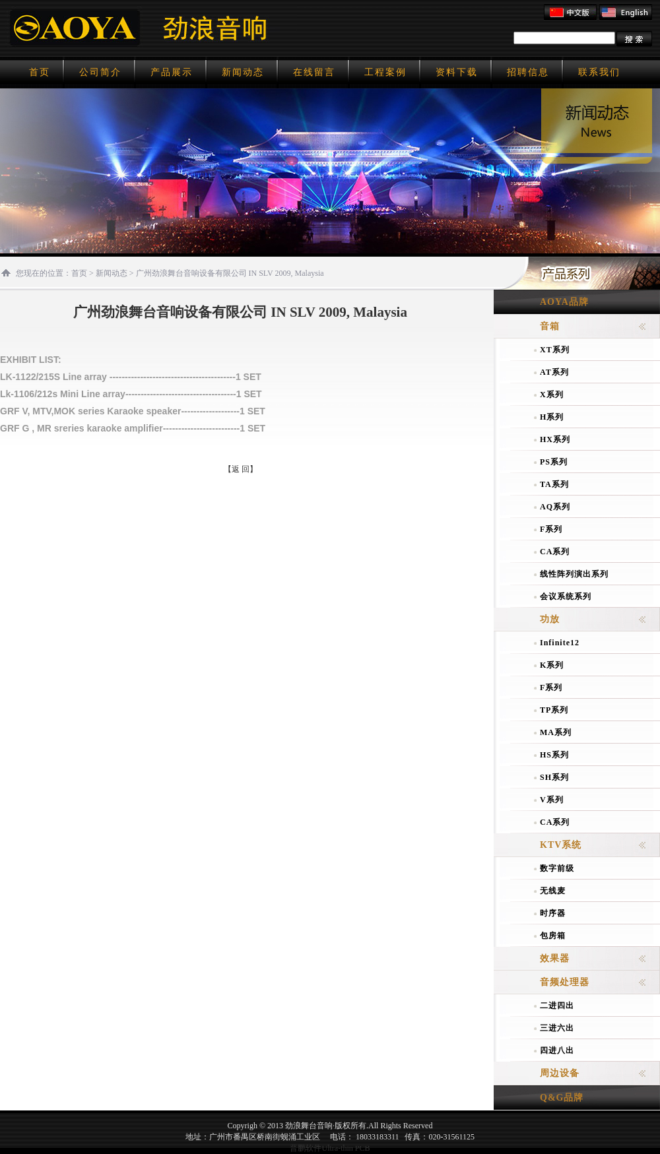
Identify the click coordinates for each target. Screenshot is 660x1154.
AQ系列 (555, 506)
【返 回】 (240, 469)
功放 (550, 619)
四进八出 (557, 1050)
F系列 (551, 529)
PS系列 (554, 461)
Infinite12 (559, 642)
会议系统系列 (565, 596)
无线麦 (553, 890)
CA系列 (555, 551)
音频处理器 (564, 982)
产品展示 (171, 72)
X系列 (552, 394)
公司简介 (100, 72)
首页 (39, 72)
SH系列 (554, 777)
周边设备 (559, 1073)
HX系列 (555, 439)
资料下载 (457, 72)
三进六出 (557, 1028)
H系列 (552, 417)
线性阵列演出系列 (574, 574)
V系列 (552, 799)
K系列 (552, 665)
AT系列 (554, 372)
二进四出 (557, 1005)
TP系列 (554, 710)
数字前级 (557, 868)
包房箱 (553, 935)
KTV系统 (560, 845)
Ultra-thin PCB (345, 1148)
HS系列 (554, 754)
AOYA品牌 (564, 302)
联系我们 (599, 72)
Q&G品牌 (561, 1098)
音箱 (550, 326)
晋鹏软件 (305, 1148)
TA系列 (554, 484)
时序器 (553, 913)
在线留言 (314, 72)
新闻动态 (243, 72)
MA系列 (556, 732)
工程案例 (385, 72)
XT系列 (555, 349)
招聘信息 (528, 72)
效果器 (555, 958)
